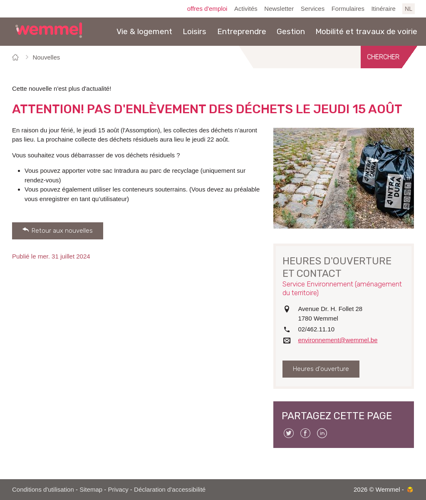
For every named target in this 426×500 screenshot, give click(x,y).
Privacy (118, 489)
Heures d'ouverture (321, 369)
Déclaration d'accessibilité (170, 489)
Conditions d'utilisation (43, 489)
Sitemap (90, 489)
